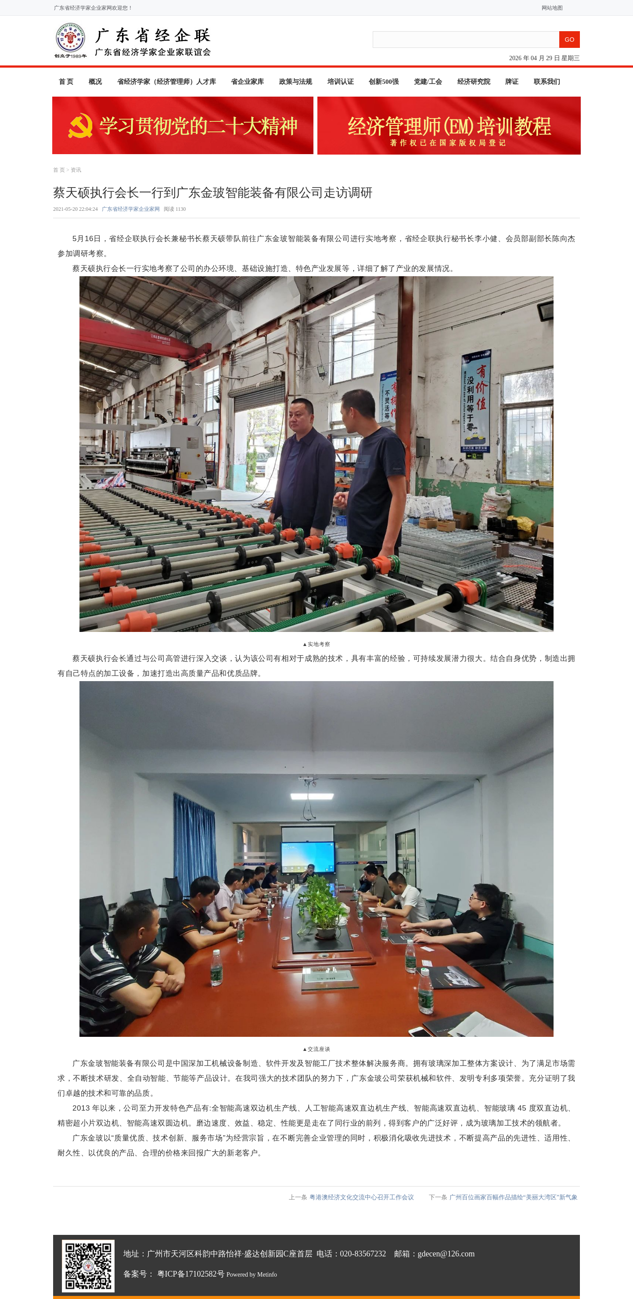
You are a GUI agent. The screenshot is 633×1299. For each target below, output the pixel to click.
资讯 (76, 170)
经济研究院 (473, 81)
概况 (95, 81)
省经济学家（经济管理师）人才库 (166, 81)
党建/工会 (428, 81)
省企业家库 (247, 81)
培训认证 (340, 81)
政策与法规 (295, 81)
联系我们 (547, 81)
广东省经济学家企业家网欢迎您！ (93, 8)
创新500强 (384, 81)
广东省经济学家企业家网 (131, 209)
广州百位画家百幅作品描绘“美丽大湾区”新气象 (514, 1197)
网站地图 (550, 8)
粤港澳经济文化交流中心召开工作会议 (361, 1197)
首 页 (66, 81)
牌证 (511, 81)
